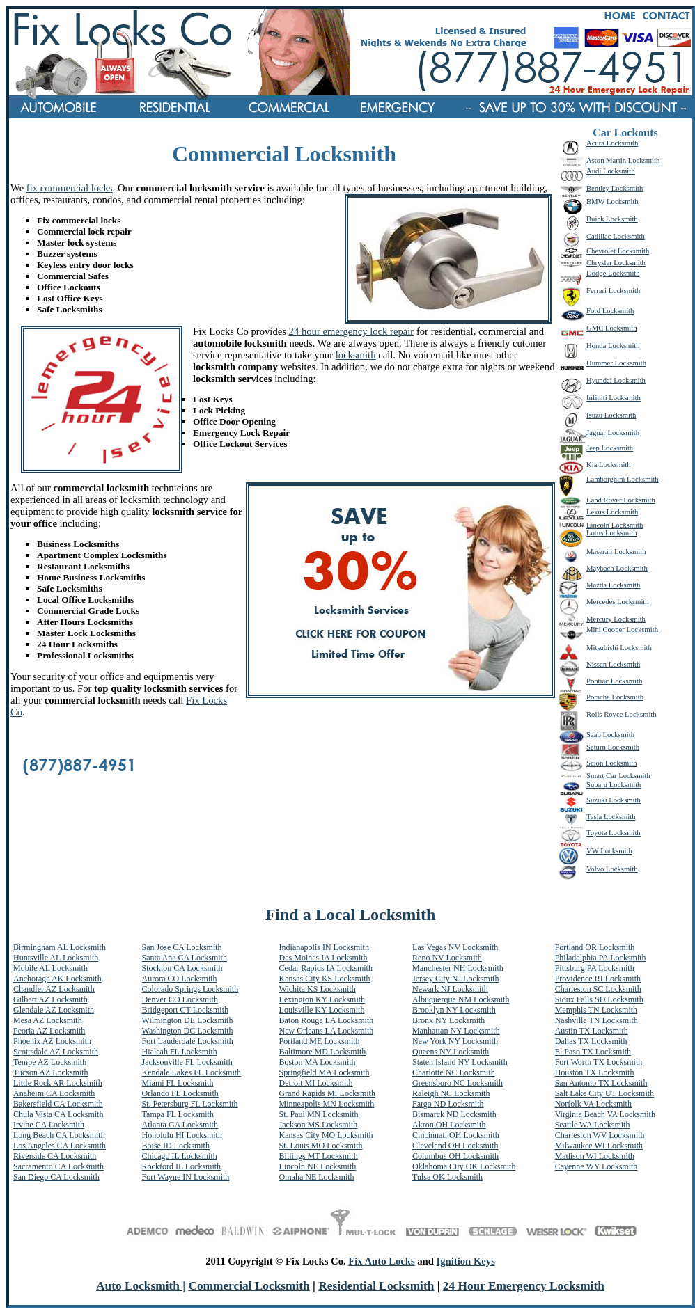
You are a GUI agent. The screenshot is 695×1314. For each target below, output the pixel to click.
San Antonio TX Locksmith (601, 1083)
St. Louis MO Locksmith (321, 1145)
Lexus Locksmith (612, 512)
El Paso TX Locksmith (593, 1051)
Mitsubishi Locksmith (619, 647)
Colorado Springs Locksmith (190, 989)
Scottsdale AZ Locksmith (55, 1051)
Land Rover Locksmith (620, 500)
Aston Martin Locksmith (622, 160)
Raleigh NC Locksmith (451, 1093)
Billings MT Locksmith (318, 1156)
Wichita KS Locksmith (317, 989)
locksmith (356, 355)
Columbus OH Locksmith (455, 1156)
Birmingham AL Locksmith (59, 947)
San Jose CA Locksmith (182, 947)
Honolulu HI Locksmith (182, 1135)
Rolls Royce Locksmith (621, 714)
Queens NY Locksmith (450, 1051)
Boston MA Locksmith (317, 1062)
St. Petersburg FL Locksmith (190, 1104)
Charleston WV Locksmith (600, 1135)
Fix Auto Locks (381, 1261)
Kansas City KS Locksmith (324, 978)
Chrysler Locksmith (616, 263)
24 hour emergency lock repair (351, 331)
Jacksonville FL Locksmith (187, 1062)
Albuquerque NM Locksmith (460, 999)
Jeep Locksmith (609, 448)
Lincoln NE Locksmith (318, 1166)
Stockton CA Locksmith (182, 968)
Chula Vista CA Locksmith (58, 1114)
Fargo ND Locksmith (447, 1104)
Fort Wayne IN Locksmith (186, 1177)
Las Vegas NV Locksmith (455, 947)
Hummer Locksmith (616, 363)
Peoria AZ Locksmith (49, 1031)
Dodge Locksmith (613, 273)
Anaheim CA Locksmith (54, 1093)
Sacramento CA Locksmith (58, 1166)
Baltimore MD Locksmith (322, 1051)
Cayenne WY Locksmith (596, 1166)
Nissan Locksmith (613, 664)
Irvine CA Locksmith (48, 1125)
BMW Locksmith (612, 201)
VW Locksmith (609, 851)
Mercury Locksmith (616, 619)
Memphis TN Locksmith (596, 1010)
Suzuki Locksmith (613, 800)
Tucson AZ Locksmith (50, 1072)
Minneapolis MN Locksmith (327, 1104)
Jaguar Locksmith (612, 432)
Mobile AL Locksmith (50, 968)
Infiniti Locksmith (613, 398)
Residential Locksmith (376, 1285)
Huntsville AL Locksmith (55, 958)
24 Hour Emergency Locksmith (523, 1285)
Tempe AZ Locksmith (49, 1062)
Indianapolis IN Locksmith (324, 947)
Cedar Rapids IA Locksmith (326, 968)
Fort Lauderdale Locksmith (187, 1041)
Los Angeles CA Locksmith (59, 1145)
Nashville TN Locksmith (596, 1020)
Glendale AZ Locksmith (53, 1010)
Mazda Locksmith (613, 585)
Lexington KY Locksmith (322, 999)
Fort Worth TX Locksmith (599, 1062)
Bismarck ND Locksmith (454, 1114)
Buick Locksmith (612, 219)
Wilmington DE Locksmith (187, 1020)
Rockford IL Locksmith (181, 1166)
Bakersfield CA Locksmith (58, 1104)
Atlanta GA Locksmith (180, 1125)
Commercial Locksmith (248, 1285)
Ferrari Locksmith (613, 290)
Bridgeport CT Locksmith (185, 1010)
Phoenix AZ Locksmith (52, 1041)
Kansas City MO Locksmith (326, 1135)
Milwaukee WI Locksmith (599, 1145)
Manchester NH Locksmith (457, 968)
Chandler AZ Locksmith (54, 989)
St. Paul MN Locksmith (319, 1114)
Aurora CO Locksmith (179, 978)
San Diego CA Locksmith (56, 1177)
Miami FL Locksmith (178, 1083)
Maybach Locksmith (617, 568)
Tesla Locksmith (611, 817)
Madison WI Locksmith (594, 1156)
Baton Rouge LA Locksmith (326, 1020)
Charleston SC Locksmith (598, 989)
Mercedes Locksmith (617, 601)
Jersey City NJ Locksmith (455, 978)
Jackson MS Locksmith (318, 1125)
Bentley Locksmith (614, 188)
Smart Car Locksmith (618, 775)
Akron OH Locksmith (448, 1125)
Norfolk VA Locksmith (593, 1104)
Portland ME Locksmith (319, 1041)
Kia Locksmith (608, 464)
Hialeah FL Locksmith (179, 1051)
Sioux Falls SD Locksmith (599, 999)
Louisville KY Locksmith (322, 1010)
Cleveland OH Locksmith (455, 1145)
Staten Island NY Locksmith (460, 1062)
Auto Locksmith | (140, 1285)
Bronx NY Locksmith (448, 1020)
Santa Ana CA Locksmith (184, 958)
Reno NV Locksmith (447, 958)
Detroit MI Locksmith (316, 1083)
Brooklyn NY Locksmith (454, 1010)
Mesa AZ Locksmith (47, 1020)
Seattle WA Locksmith (592, 1125)
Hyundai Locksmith (616, 380)
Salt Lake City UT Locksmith (604, 1093)
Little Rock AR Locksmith (57, 1083)
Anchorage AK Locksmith (57, 978)
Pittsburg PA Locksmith (594, 968)
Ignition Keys (466, 1261)
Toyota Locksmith (613, 833)
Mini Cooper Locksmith (622, 629)
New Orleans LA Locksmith (326, 1031)
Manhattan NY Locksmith (456, 1031)
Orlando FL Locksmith (180, 1093)
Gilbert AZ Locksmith (50, 999)
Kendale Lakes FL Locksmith (192, 1072)
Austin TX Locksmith (591, 1031)
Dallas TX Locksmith (591, 1041)
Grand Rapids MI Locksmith (327, 1093)
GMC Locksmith (611, 328)
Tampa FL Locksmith (178, 1114)
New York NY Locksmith (455, 1041)
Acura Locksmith (612, 143)
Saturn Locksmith (612, 747)
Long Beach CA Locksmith (59, 1135)
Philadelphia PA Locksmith (600, 958)
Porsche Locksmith (614, 697)
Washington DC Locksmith (187, 1031)
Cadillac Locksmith (615, 236)
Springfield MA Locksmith (324, 1072)
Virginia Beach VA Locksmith (605, 1114)
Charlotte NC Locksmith (453, 1072)
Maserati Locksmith (616, 551)
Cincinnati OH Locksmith (455, 1135)
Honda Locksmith (613, 345)
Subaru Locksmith (613, 785)
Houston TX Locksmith (594, 1072)
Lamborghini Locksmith (622, 479)
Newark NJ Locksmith (450, 989)
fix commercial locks (69, 187)
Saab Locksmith (610, 734)
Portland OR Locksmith (595, 947)
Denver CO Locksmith (180, 999)
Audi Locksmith (610, 171)
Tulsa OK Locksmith (447, 1177)
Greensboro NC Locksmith (457, 1083)
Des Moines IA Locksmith (323, 958)
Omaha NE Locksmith (316, 1177)
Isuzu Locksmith (611, 415)
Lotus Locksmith (611, 533)
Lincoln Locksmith (614, 525)
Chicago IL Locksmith (179, 1156)
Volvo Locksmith (612, 869)
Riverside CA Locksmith (54, 1156)
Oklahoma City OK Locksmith (463, 1166)
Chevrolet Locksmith (617, 251)
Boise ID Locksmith (176, 1145)
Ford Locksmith (610, 311)
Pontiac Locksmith (614, 681)
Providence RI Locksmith (598, 978)
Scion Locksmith (611, 763)
